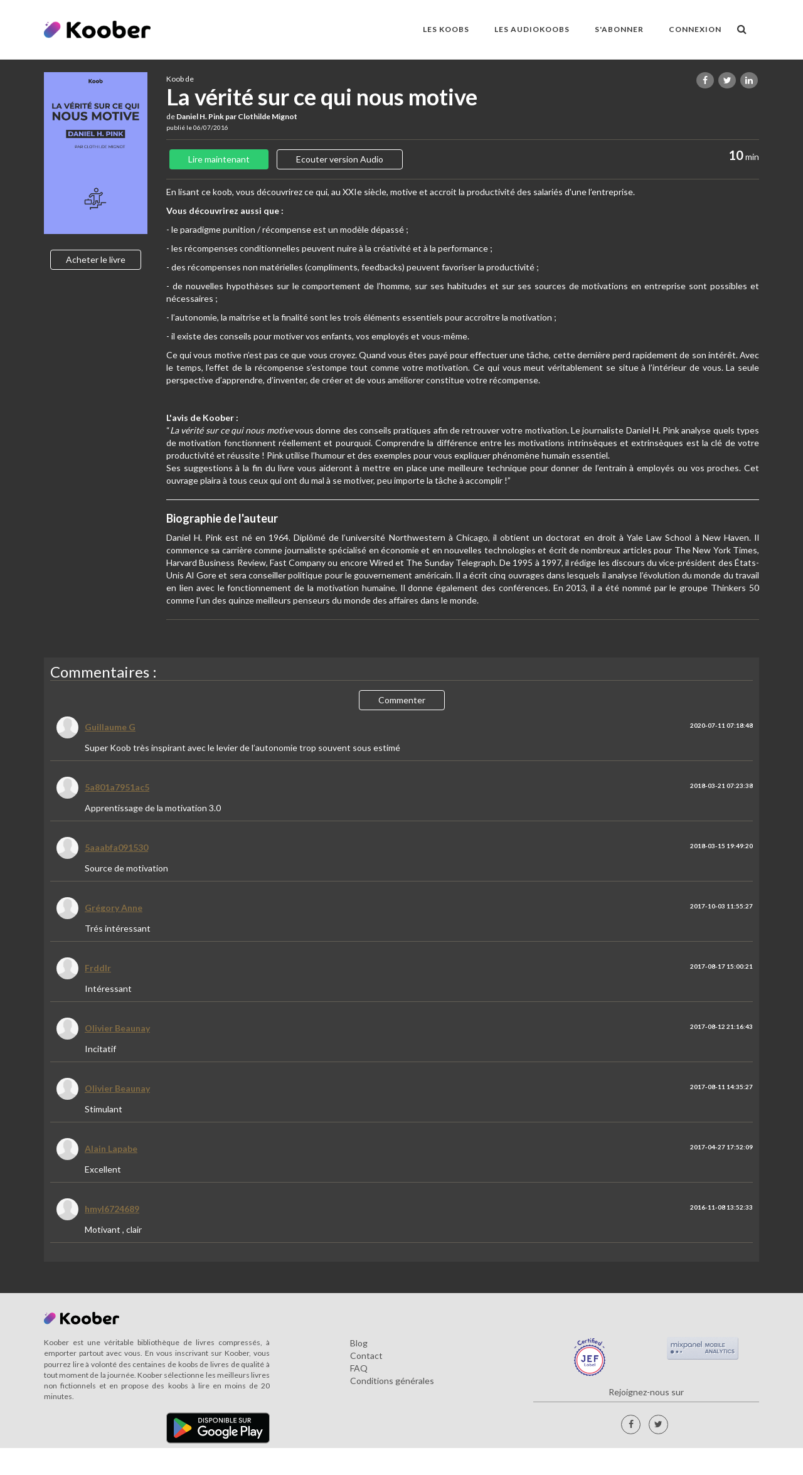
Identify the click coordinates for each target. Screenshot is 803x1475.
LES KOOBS (446, 29)
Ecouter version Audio (339, 159)
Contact (366, 1355)
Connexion (695, 29)
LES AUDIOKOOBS (532, 29)
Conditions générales (392, 1380)
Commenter (401, 700)
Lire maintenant (219, 159)
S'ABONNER (619, 29)
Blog (359, 1343)
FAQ (359, 1368)
